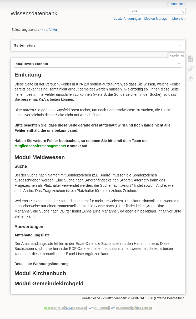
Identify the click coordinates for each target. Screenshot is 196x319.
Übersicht (178, 19)
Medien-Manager (156, 19)
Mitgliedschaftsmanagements (40, 146)
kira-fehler (49, 30)
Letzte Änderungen (127, 19)
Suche (182, 11)
